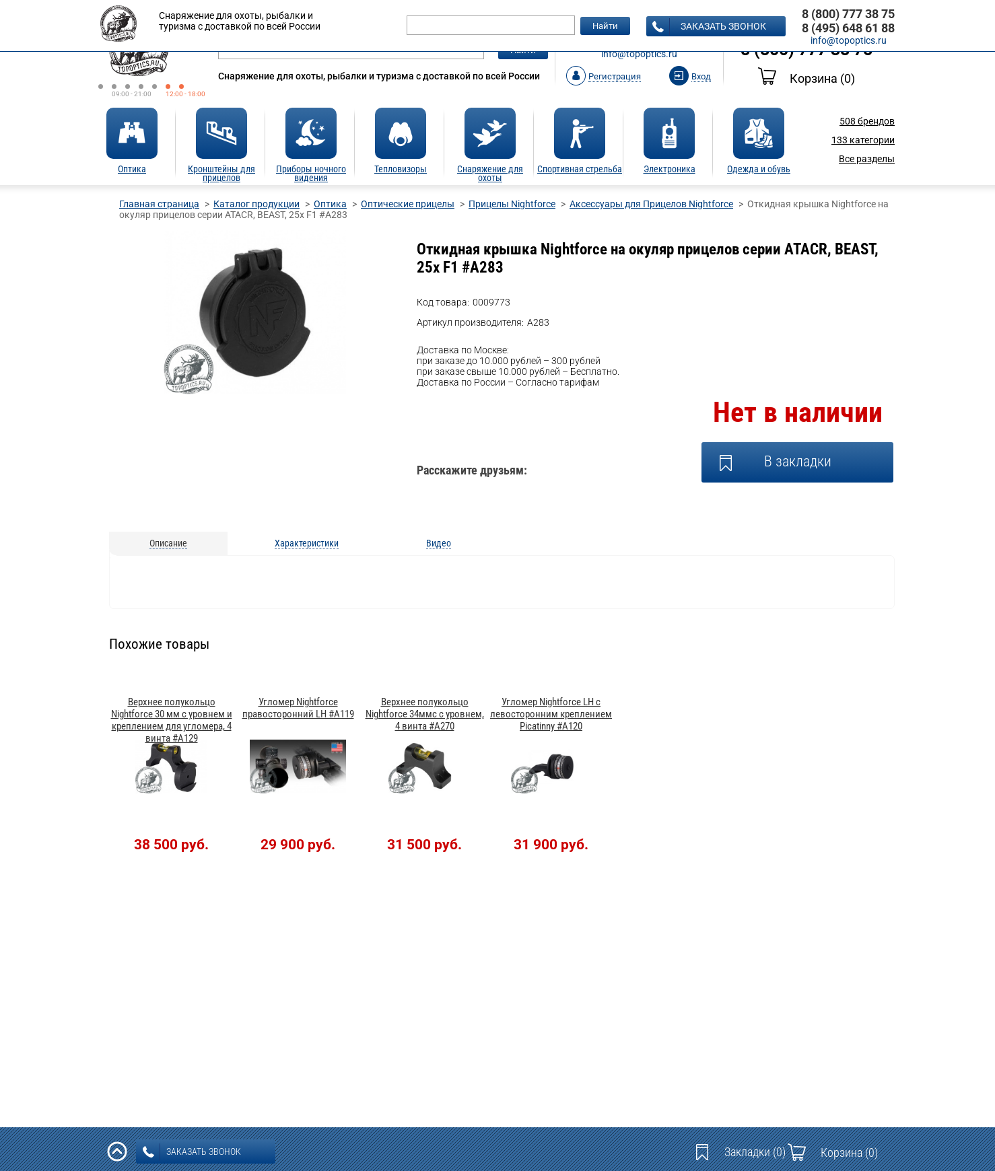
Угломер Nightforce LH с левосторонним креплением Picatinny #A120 (551, 714)
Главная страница (159, 204)
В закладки (797, 461)
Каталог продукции (256, 204)
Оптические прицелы (407, 204)
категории (863, 140)
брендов (867, 121)
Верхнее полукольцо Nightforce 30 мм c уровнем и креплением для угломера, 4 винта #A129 (171, 720)
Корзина (806, 78)
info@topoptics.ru (639, 53)
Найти (605, 26)
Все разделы (867, 158)
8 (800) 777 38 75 (848, 14)
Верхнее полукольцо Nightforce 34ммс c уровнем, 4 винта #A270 (425, 714)
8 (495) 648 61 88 (848, 28)
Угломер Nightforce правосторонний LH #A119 (298, 708)
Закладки (755, 1152)
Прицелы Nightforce (512, 204)
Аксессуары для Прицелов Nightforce (651, 204)
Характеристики (307, 543)
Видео (438, 543)
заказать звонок (709, 27)
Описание (168, 543)
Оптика (330, 204)
